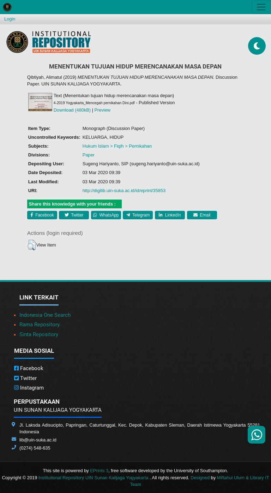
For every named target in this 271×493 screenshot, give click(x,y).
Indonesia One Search (45, 315)
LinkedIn (170, 215)
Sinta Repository (38, 334)
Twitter (74, 215)
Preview (103, 110)
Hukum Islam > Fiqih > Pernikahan (117, 146)
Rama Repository (39, 324)
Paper (89, 155)
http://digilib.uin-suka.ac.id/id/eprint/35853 (124, 190)
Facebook (42, 215)
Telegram (138, 215)
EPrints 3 (99, 470)
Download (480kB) (72, 110)
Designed (200, 477)
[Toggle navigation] (261, 7)
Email (201, 215)
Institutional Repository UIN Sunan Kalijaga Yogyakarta (94, 477)
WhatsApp (106, 215)
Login (9, 19)
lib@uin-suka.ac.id (37, 439)
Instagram (29, 388)
